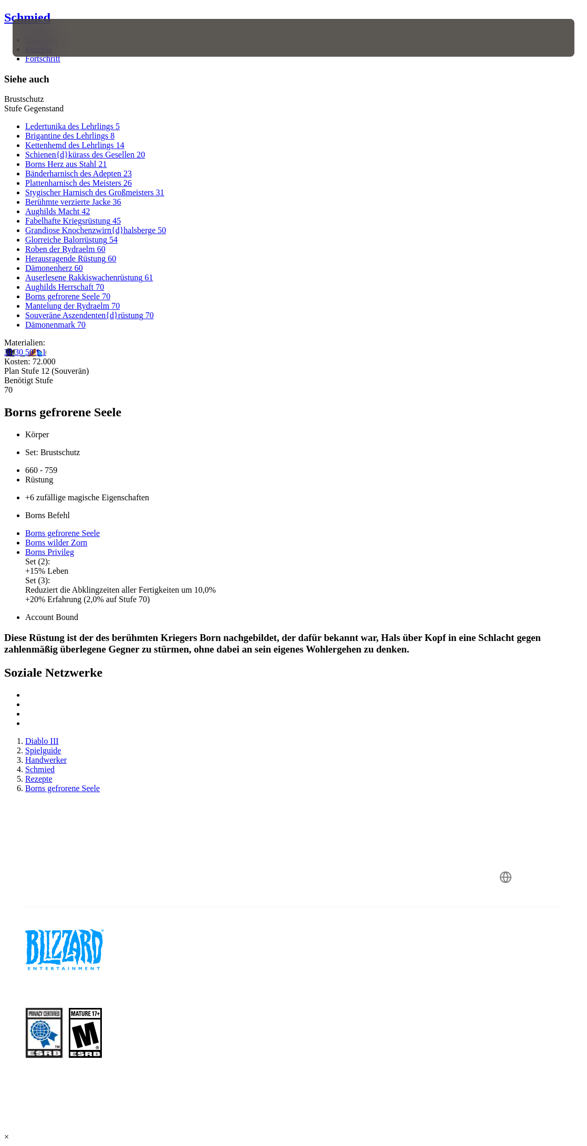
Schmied (27, 17)
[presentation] (44, 38)
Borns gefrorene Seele (62, 533)
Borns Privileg (49, 552)
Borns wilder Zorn (56, 542)
